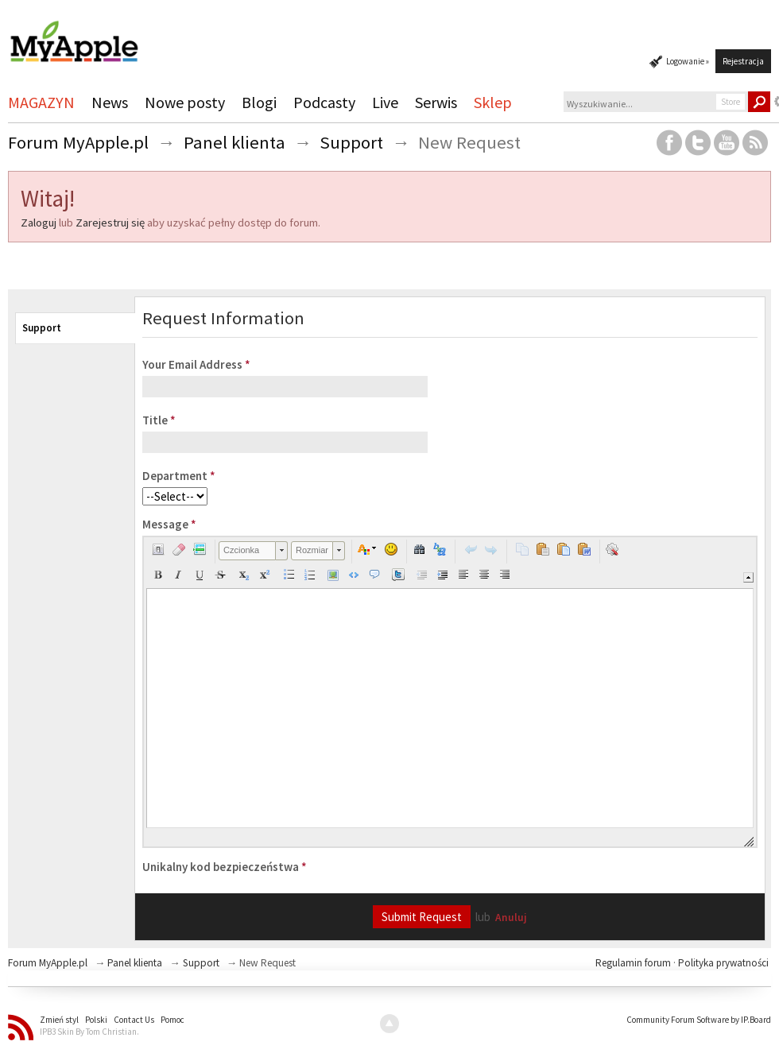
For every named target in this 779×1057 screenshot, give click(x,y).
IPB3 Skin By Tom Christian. (89, 1031)
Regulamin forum (634, 963)
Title (159, 420)
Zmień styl (59, 1019)
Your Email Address (196, 364)
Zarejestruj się (110, 222)
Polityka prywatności (723, 963)
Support (41, 328)
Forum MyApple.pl (47, 963)
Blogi (259, 102)
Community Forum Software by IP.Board (698, 1019)
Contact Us (134, 1019)
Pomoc (172, 1019)
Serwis (436, 102)
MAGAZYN (41, 102)
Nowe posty (185, 102)
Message (169, 524)
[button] (158, 549)
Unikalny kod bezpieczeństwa (224, 866)
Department (178, 475)
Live (385, 102)
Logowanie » (687, 61)
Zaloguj (38, 222)
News (109, 102)
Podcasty (324, 102)
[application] (450, 692)
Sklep (493, 102)
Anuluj (511, 917)
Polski (96, 1019)
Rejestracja (743, 61)
